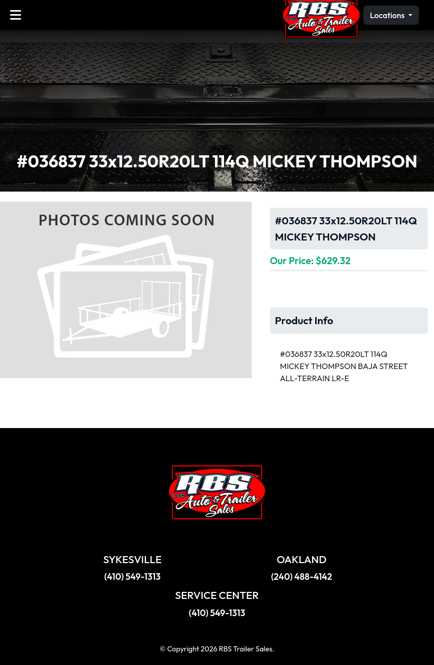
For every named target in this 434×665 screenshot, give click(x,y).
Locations (388, 15)
